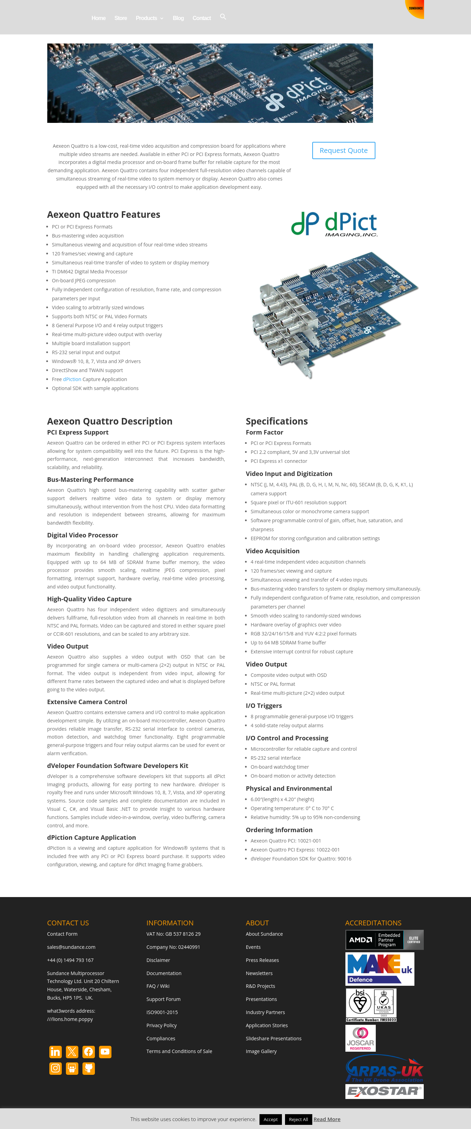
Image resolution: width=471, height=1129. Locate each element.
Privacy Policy (162, 1025)
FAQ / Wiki (158, 986)
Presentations (261, 999)
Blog (178, 18)
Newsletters (259, 973)
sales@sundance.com (71, 947)
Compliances (161, 1038)
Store (121, 18)
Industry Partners (265, 1012)
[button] (223, 23)
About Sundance (264, 934)
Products (146, 18)
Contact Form (62, 934)
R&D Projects (260, 986)
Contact (202, 18)
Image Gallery (261, 1051)
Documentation (164, 973)
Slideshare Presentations (274, 1038)
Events (253, 947)
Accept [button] (271, 1119)
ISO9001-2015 (162, 1012)
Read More (327, 1119)
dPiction (72, 379)
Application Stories (267, 1025)
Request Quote (344, 150)
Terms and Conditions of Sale (180, 1051)
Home (99, 18)
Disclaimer (158, 960)
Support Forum (164, 999)
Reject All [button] (298, 1119)
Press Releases (262, 960)
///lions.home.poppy (70, 1019)
